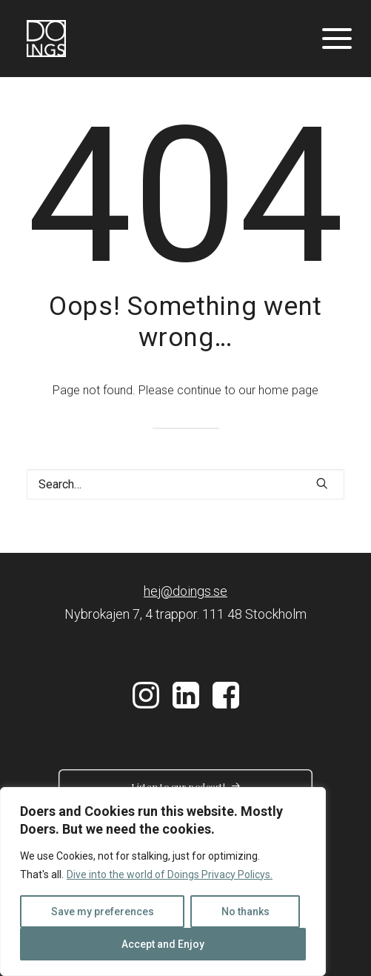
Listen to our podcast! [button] (186, 786)
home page (288, 390)
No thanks (245, 911)
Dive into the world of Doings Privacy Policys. (170, 874)
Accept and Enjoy (162, 944)
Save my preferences (102, 911)
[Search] (185, 484)
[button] (322, 483)
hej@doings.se (185, 591)
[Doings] (46, 38)
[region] (163, 881)
